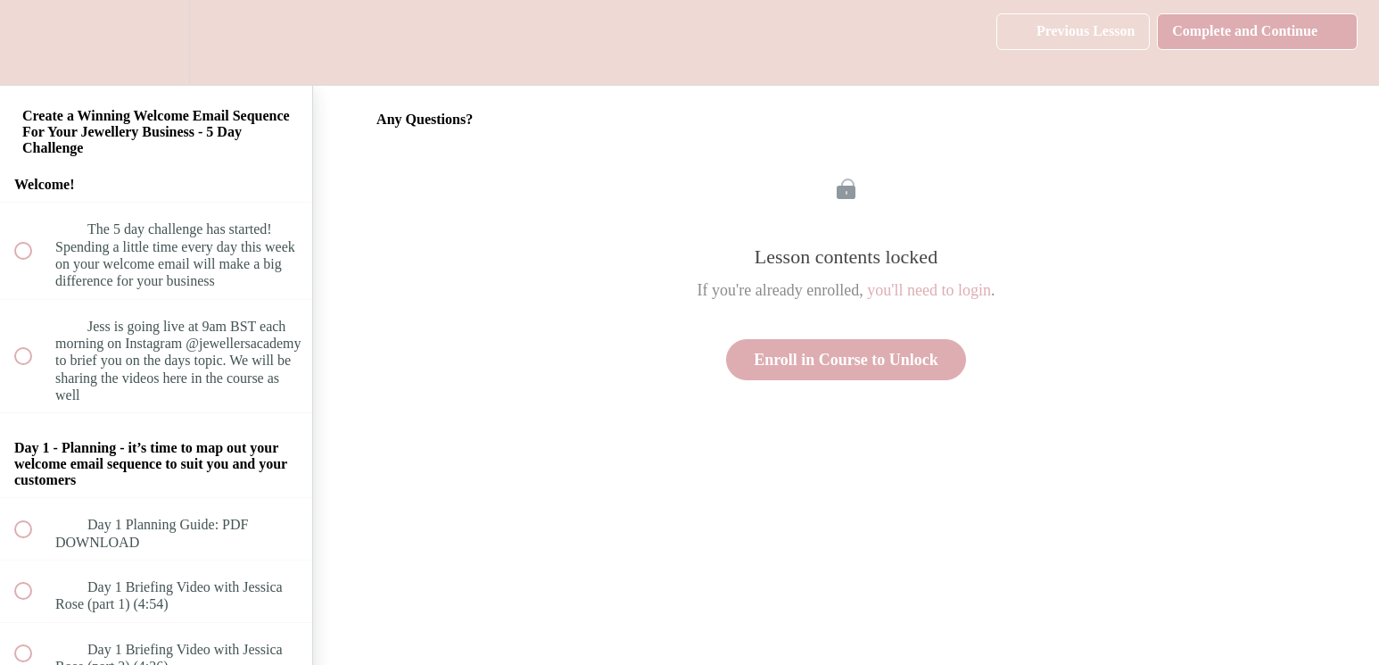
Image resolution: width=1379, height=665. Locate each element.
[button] (33, 42)
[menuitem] (156, 42)
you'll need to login (929, 290)
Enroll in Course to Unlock (846, 360)
